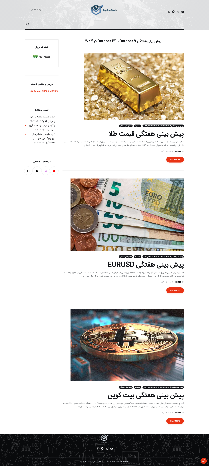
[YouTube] (182, 12)
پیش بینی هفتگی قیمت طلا (146, 134)
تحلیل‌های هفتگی (126, 126)
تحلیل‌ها (137, 126)
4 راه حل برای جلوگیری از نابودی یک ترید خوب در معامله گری (44, 138)
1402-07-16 (169, 151)
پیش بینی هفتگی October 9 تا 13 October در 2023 (163, 126)
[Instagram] (177, 12)
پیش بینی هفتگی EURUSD (146, 265)
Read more (175, 160)
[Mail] (168, 12)
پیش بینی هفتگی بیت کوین (146, 396)
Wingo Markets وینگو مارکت (44, 91)
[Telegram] (173, 12)
